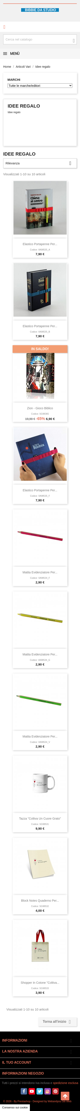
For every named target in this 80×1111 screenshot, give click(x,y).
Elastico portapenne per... (40, 244)
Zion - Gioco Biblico (40, 408)
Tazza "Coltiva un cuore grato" (40, 818)
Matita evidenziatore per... (40, 572)
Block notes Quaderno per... (40, 900)
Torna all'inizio (57, 1022)
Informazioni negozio (23, 1073)
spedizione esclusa (65, 1083)
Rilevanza (40, 163)
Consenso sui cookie (15, 1107)
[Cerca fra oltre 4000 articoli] (40, 39)
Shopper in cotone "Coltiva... (40, 982)
